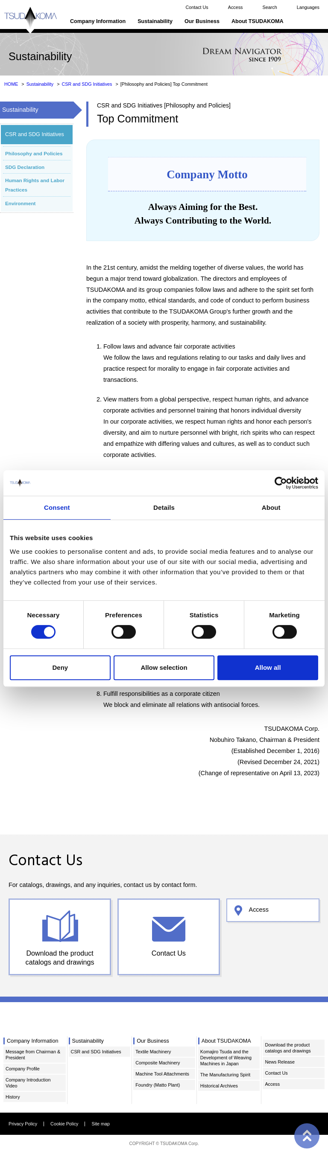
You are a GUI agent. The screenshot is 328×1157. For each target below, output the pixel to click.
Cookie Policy (64, 1123)
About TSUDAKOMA (257, 21)
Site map (100, 1123)
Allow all (268, 667)
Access (235, 7)
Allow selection (164, 667)
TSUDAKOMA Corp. (179, 1143)
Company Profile (23, 1068)
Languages (308, 7)
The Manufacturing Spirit (225, 1074)
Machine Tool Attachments (162, 1073)
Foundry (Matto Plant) (157, 1084)
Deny (60, 667)
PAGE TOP (306, 1135)
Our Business (202, 21)
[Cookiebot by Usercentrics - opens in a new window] (280, 483)
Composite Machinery (157, 1062)
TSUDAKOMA (30, 20)
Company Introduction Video (28, 1082)
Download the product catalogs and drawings (60, 957)
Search (269, 7)
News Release (280, 1061)
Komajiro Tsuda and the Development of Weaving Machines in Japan (226, 1057)
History (13, 1096)
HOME (11, 84)
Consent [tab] (57, 507)
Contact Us (196, 7)
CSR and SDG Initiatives (87, 84)
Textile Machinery (153, 1051)
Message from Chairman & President (33, 1054)
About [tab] (271, 507)
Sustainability (155, 21)
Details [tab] (164, 507)
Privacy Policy (23, 1123)
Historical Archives (219, 1085)
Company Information (98, 21)
